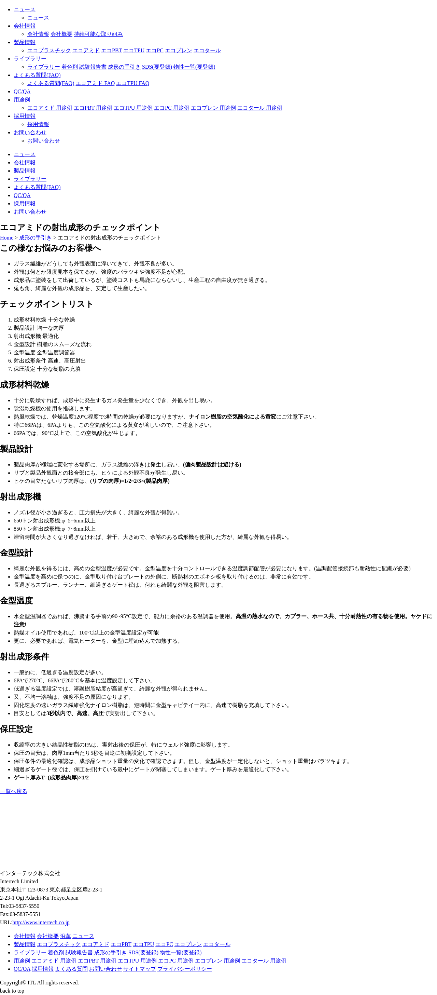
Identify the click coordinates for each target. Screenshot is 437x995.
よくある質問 (71, 969)
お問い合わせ (30, 132)
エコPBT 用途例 (93, 108)
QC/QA (22, 91)
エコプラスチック (49, 50)
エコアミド (86, 50)
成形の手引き (124, 67)
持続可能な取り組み (98, 34)
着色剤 (69, 67)
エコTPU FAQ (132, 83)
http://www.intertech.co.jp (40, 922)
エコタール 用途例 (259, 108)
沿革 (65, 936)
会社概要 (61, 34)
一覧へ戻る (13, 791)
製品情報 (25, 42)
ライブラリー (30, 59)
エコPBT (111, 50)
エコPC (155, 50)
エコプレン (178, 50)
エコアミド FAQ (95, 83)
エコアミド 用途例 (49, 108)
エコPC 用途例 (171, 108)
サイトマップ (139, 969)
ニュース (25, 9)
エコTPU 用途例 (133, 108)
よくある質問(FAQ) (37, 75)
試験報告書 (93, 67)
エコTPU (133, 50)
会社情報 (25, 26)
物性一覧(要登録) (194, 67)
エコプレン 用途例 (213, 108)
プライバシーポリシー (184, 969)
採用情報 (25, 116)
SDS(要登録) (157, 67)
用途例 (22, 100)
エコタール (207, 50)
